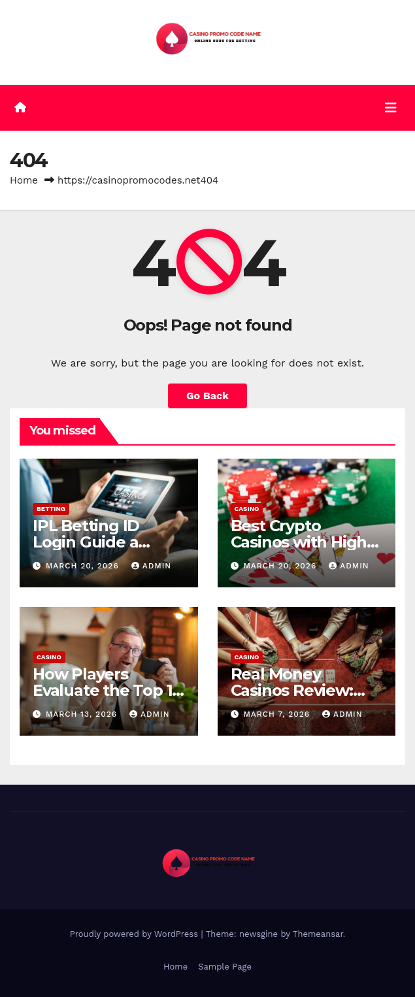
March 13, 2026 (83, 714)
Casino (247, 508)
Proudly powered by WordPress (135, 934)
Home (24, 180)
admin (151, 565)
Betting (51, 508)
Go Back (207, 395)
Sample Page (225, 967)
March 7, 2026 (278, 714)
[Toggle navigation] (390, 107)
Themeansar (318, 934)
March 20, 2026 (84, 565)
